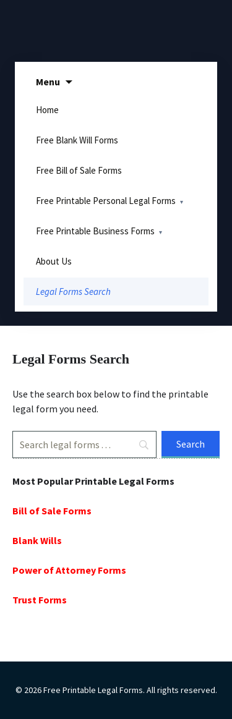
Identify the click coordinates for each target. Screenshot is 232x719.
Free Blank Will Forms (77, 140)
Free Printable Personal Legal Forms (106, 200)
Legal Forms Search (73, 291)
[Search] (84, 444)
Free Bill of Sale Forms (79, 170)
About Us (54, 261)
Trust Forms (39, 599)
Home (47, 110)
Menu (48, 81)
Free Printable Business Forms (95, 231)
